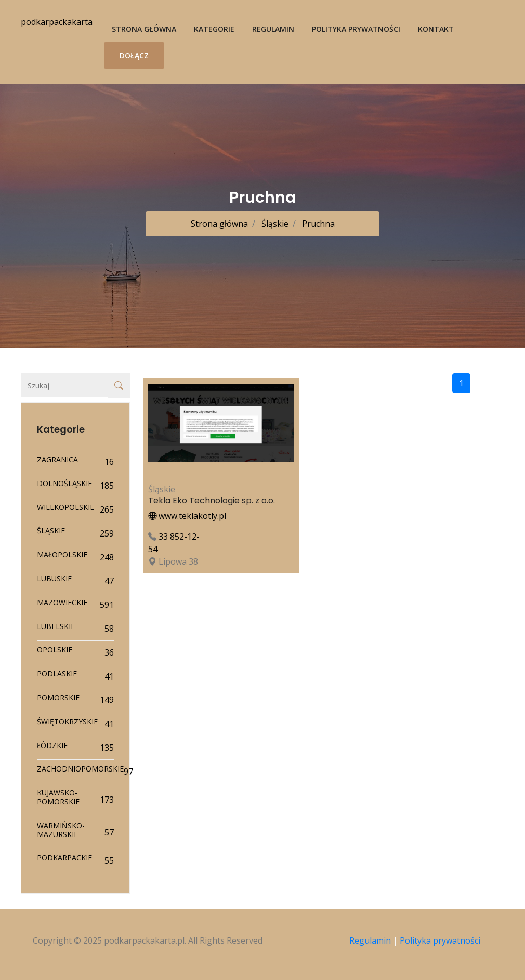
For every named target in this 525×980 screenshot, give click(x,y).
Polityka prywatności (356, 29)
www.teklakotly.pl (187, 515)
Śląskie (273, 223)
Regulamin (273, 29)
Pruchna (317, 223)
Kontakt (436, 29)
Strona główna (144, 29)
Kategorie (214, 29)
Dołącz (134, 55)
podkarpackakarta (57, 22)
